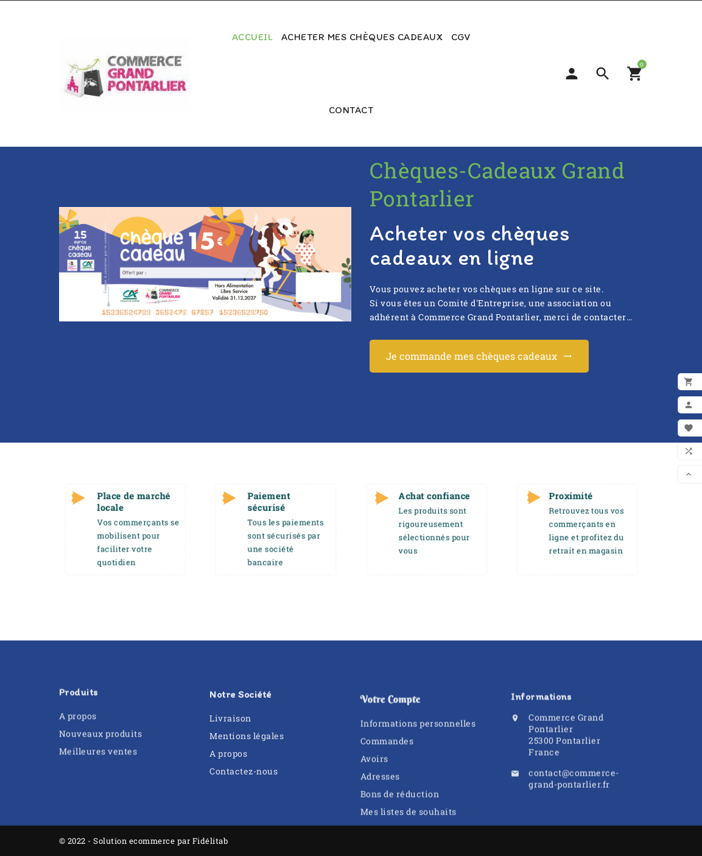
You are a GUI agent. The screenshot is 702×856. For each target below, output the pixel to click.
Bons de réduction (400, 840)
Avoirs (374, 804)
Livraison (230, 751)
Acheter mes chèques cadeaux (362, 37)
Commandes (387, 787)
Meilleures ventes (98, 778)
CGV (461, 37)
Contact (351, 110)
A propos (78, 742)
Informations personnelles (418, 769)
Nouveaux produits (100, 760)
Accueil (252, 37)
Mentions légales (246, 768)
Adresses (380, 822)
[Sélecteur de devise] (571, 73)
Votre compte (390, 745)
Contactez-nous (243, 804)
